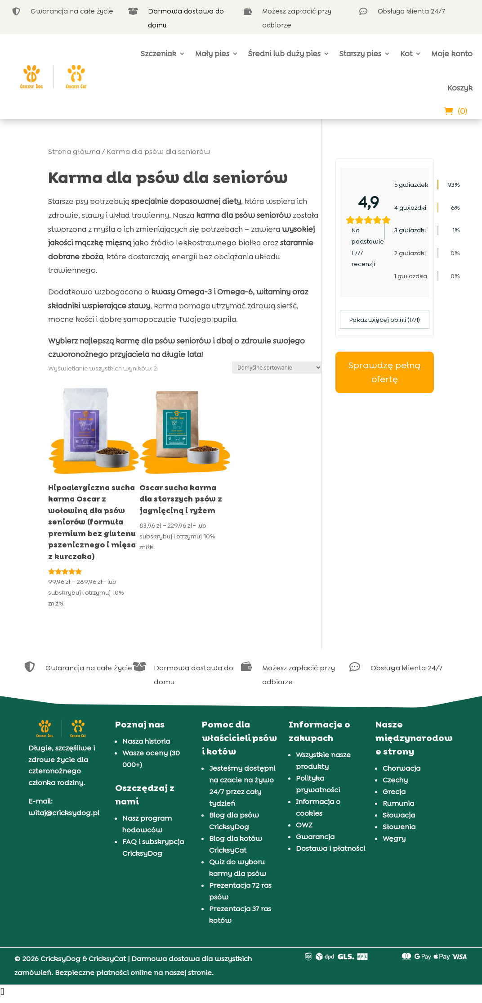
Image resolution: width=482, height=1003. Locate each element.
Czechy (395, 780)
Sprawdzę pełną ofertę (384, 372)
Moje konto (452, 54)
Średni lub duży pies (284, 54)
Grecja (394, 791)
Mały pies (212, 54)
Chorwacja (401, 768)
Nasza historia (146, 741)
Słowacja (399, 815)
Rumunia (398, 803)
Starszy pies (360, 54)
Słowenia (399, 826)
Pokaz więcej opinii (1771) (384, 320)
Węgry (394, 838)
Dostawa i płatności (330, 848)
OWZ (304, 825)
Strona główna (74, 151)
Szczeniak (158, 54)
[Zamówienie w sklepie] (277, 367)
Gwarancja (315, 836)
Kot (406, 54)
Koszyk (460, 88)
